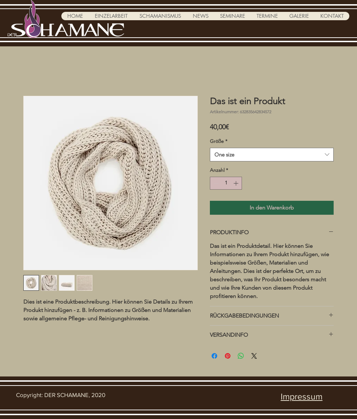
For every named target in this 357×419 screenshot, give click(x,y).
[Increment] (236, 183)
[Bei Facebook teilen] (214, 356)
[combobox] (272, 154)
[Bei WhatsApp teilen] (241, 356)
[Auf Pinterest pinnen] (227, 356)
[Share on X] (254, 356)
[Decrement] (215, 183)
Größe (218, 141)
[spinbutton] (226, 183)
